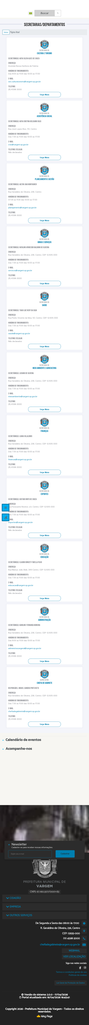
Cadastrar (65, 853)
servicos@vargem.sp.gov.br (20, 270)
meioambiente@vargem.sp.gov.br (22, 396)
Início (6, 32)
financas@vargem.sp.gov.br (20, 459)
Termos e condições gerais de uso (71, 972)
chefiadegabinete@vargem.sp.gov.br (24, 711)
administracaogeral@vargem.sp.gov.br (24, 648)
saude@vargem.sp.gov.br (19, 333)
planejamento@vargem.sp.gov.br (22, 208)
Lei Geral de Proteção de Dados (70, 983)
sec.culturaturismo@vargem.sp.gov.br (24, 82)
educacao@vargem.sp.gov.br (20, 585)
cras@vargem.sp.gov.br (18, 145)
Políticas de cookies (78, 975)
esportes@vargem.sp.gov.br (20, 522)
